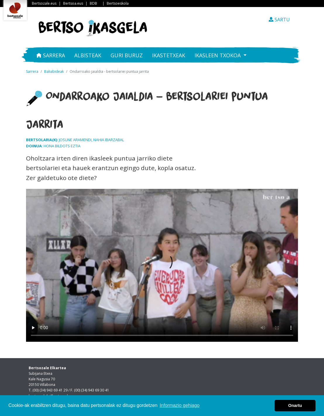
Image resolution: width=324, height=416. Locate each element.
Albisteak (87, 55)
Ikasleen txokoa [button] (218, 55)
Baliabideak (54, 71)
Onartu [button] (295, 405)
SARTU (279, 19)
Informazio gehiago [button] (179, 405)
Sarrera (50, 55)
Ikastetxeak (168, 55)
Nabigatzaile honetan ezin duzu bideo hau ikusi (162, 265)
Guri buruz (127, 55)
